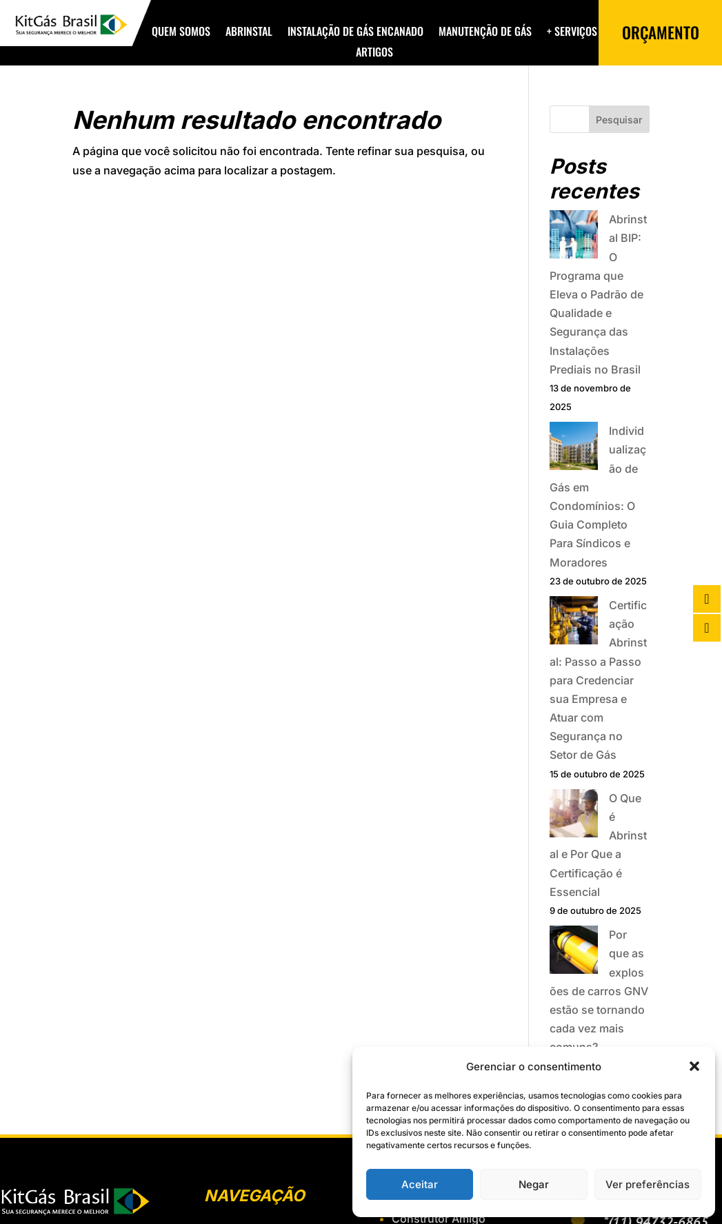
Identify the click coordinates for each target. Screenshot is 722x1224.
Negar (534, 1184)
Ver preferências (647, 1184)
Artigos (374, 53)
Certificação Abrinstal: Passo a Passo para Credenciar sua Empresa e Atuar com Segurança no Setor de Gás (598, 680)
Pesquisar (619, 119)
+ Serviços (572, 32)
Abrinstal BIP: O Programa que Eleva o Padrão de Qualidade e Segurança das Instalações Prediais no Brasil (598, 294)
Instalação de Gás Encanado (355, 32)
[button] (694, 1066)
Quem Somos (181, 32)
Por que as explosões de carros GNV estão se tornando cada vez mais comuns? (599, 991)
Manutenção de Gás (485, 32)
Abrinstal (248, 32)
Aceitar (419, 1184)
